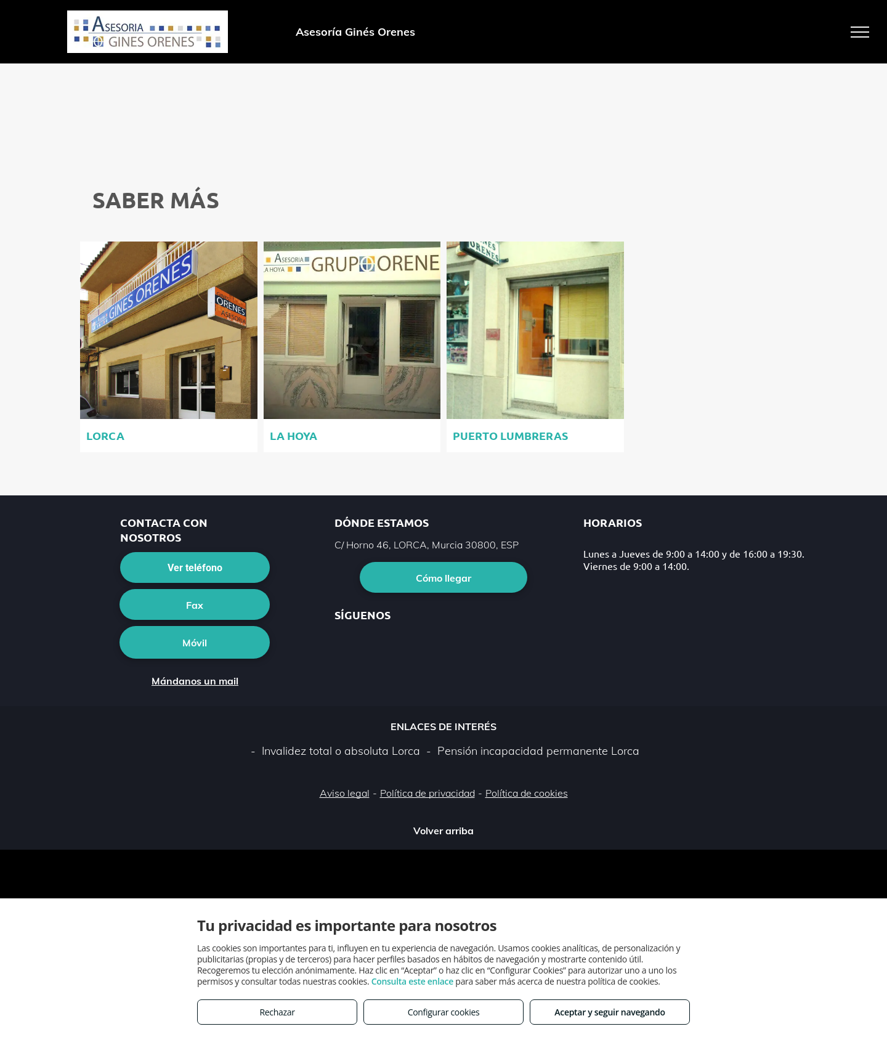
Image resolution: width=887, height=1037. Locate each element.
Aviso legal (345, 793)
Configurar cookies (444, 1012)
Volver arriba (443, 830)
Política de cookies (526, 793)
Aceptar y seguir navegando (609, 1012)
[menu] (860, 32)
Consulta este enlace (412, 981)
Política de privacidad (427, 793)
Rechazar (276, 1012)
